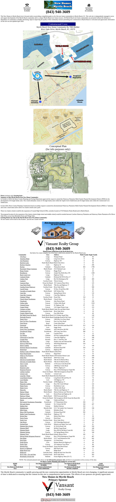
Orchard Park (24, 424)
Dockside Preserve (25, 317)
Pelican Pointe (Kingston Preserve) (30, 436)
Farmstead (23, 325)
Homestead (23, 349)
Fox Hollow (23, 335)
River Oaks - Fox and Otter (28, 454)
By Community (89, 10)
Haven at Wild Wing (26, 343)
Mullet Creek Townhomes (27, 414)
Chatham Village (25, 297)
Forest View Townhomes (27, 329)
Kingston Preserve (25, 370)
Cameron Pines (24, 283)
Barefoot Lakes (24, 263)
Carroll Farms (24, 289)
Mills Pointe (23, 410)
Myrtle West (23, 416)
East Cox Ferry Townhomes (28, 321)
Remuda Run (24, 446)
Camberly (23, 281)
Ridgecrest (23, 452)
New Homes (27, 9)
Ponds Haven (24, 442)
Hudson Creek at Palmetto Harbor (30, 351)
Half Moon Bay (24, 341)
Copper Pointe (24, 307)
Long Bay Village (25, 376)
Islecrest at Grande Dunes (27, 360)
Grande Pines (24, 339)
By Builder (27, 10)
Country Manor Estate (26, 313)
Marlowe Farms (24, 394)
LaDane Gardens (25, 372)
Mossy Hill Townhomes (27, 412)
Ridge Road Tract (25, 450)
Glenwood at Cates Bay (27, 337)
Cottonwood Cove (25, 311)
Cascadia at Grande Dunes (27, 291)
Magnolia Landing (25, 384)
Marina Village (24, 392)
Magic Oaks (23, 382)
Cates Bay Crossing (25, 295)
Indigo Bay (23, 358)
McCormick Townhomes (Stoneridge (31, 402)
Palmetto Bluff (24, 428)
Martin (22, 400)
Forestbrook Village (26, 331)
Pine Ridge (23, 438)
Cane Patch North (25, 285)
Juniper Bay (23, 366)
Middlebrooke (24, 408)
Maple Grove (24, 388)
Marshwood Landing (26, 398)
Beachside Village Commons (28, 269)
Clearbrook (23, 301)
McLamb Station (25, 404)
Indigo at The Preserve (26, 355)
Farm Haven (23, 323)
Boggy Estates (24, 271)
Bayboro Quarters (25, 265)
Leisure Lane (24, 374)
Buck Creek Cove (25, 275)
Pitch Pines (23, 440)
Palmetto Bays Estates (26, 426)
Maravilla (23, 390)
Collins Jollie (24, 303)
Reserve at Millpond (26, 448)
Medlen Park (23, 406)
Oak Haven (23, 422)
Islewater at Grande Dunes (27, 362)
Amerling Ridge (24, 259)
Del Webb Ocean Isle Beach (28, 315)
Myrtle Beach (27, 7)
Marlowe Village (25, 396)
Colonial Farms (24, 305)
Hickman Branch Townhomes (28, 347)
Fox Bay (22, 333)
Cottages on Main (25, 309)
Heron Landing (24, 345)
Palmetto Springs (25, 432)
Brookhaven (23, 273)
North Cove (23, 420)
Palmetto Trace (24, 434)
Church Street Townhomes (27, 299)
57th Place (23, 257)
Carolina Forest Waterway (27, 287)
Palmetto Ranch (24, 430)
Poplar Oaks (23, 444)
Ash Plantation (24, 261)
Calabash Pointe (24, 277)
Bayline (22, 267)
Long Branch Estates (26, 378)
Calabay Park (24, 279)
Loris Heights (24, 380)
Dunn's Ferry (24, 319)
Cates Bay (23, 293)
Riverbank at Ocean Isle (27, 456)
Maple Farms (24, 386)
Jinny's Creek (24, 364)
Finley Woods (24, 327)
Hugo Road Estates (25, 353)
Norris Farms (24, 418)
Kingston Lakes (24, 368)
